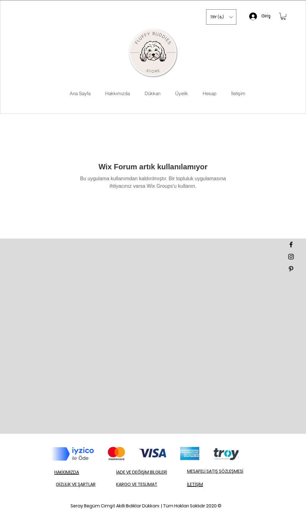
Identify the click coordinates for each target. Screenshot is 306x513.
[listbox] (221, 17)
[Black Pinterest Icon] (291, 269)
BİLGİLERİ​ (158, 472)
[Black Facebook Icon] (291, 244)
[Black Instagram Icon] (291, 256)
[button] (221, 17)
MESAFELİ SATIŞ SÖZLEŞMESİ (215, 471)
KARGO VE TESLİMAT (136, 484)
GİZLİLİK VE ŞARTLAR (76, 484)
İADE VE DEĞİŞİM (133, 472)
